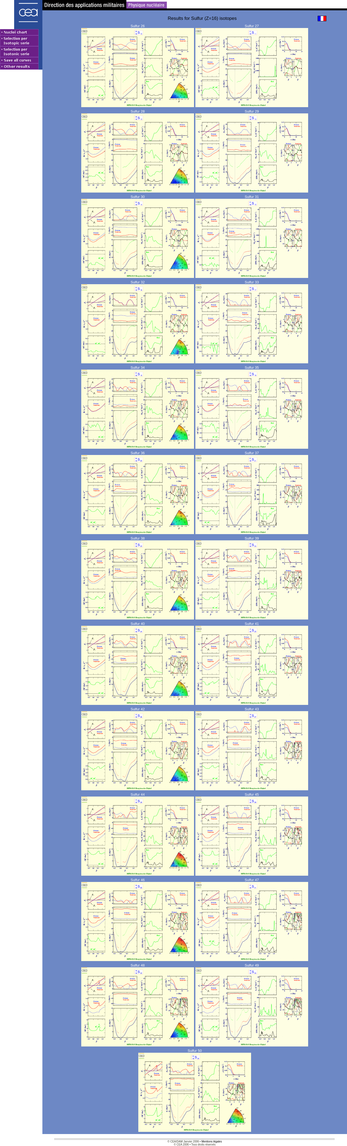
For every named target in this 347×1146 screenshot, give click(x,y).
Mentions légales (211, 1141)
